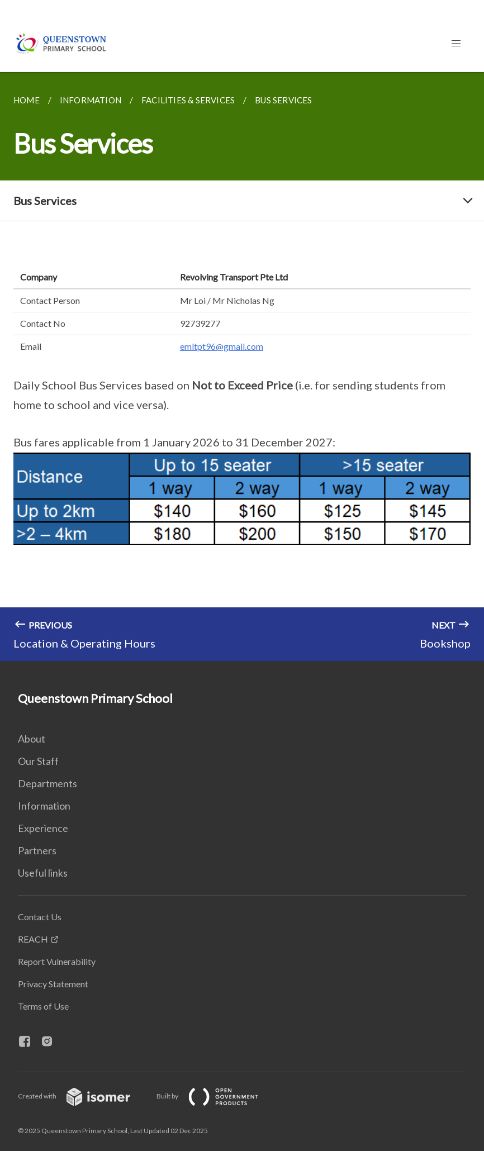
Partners (37, 850)
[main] (242, 366)
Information (44, 806)
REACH (33, 939)
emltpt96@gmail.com (221, 346)
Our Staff (38, 761)
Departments (47, 783)
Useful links (43, 873)
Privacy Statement (53, 983)
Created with (83, 1096)
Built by (216, 1096)
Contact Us (39, 916)
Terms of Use (43, 1006)
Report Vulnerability (57, 961)
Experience (43, 828)
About (31, 739)
